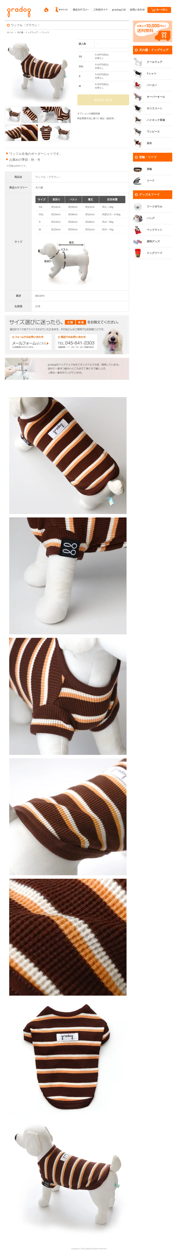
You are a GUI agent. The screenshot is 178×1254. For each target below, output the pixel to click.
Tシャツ (45, 32)
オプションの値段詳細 (88, 113)
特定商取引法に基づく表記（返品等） (96, 118)
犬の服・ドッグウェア (27, 32)
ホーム (10, 32)
